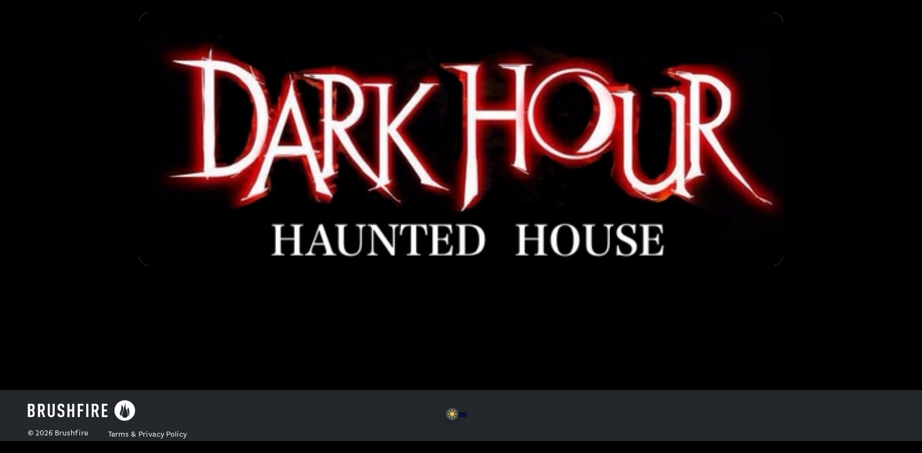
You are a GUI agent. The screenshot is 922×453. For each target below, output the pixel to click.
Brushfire (71, 433)
